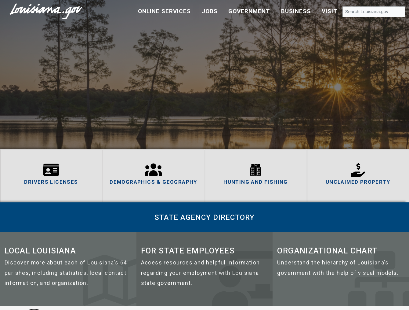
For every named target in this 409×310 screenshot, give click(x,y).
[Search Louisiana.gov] (373, 11)
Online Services (164, 11)
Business (296, 11)
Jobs (210, 11)
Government (249, 11)
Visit (330, 11)
